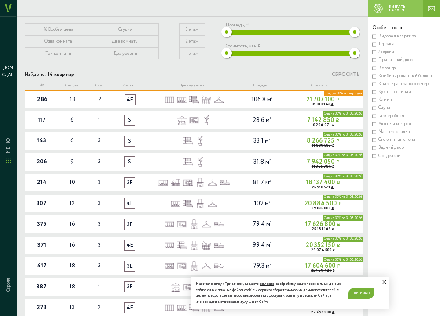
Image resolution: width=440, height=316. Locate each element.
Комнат (128, 85)
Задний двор (391, 147)
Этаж (98, 85)
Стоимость (319, 85)
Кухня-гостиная (394, 92)
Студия (125, 29)
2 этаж (192, 41)
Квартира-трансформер (403, 84)
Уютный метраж (395, 124)
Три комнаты (58, 53)
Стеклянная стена (396, 139)
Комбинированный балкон (405, 76)
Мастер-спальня (395, 132)
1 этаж (192, 53)
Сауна (384, 107)
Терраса (386, 44)
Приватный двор (395, 60)
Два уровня (125, 53)
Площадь (259, 85)
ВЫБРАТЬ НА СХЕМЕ (388, 8)
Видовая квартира (397, 36)
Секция (71, 85)
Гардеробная (391, 116)
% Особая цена (58, 29)
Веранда (387, 68)
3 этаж (192, 29)
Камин (385, 100)
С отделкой (389, 156)
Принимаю (361, 293)
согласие (267, 284)
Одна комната (58, 41)
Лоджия (386, 52)
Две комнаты (125, 41)
